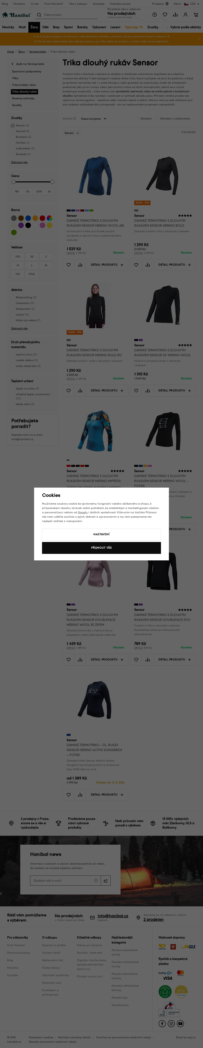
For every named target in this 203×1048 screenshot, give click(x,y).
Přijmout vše (101, 548)
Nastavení (101, 534)
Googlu (83, 512)
